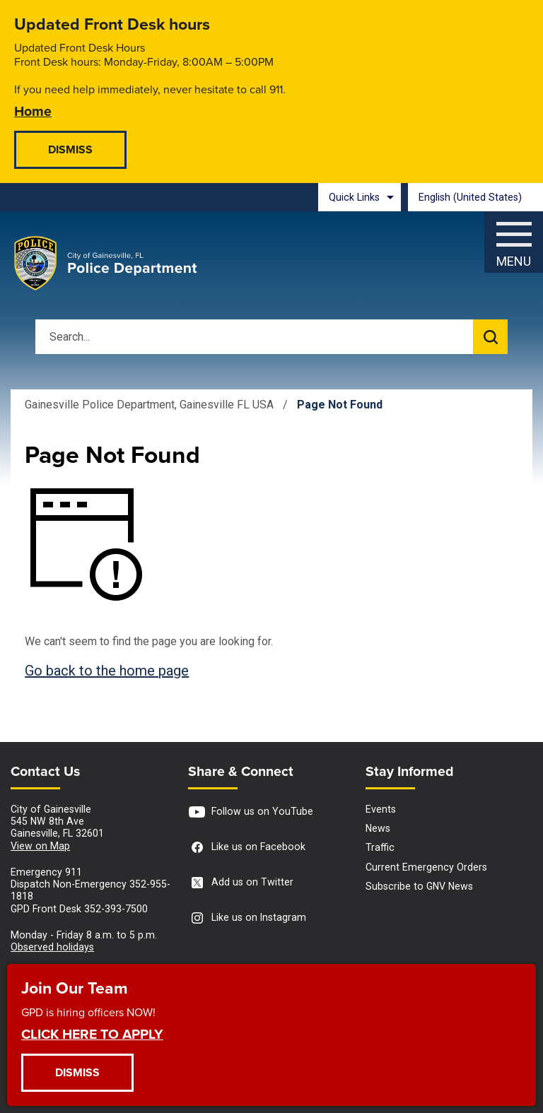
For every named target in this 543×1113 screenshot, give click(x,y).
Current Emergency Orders (426, 867)
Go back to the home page (107, 670)
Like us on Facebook (246, 847)
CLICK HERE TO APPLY (92, 1033)
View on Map (40, 846)
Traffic (380, 847)
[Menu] (513, 238)
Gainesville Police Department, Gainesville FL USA (149, 404)
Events (381, 809)
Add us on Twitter (240, 883)
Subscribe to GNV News (419, 886)
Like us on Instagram (247, 918)
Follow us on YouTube (250, 812)
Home (33, 110)
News (378, 828)
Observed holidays (52, 947)
